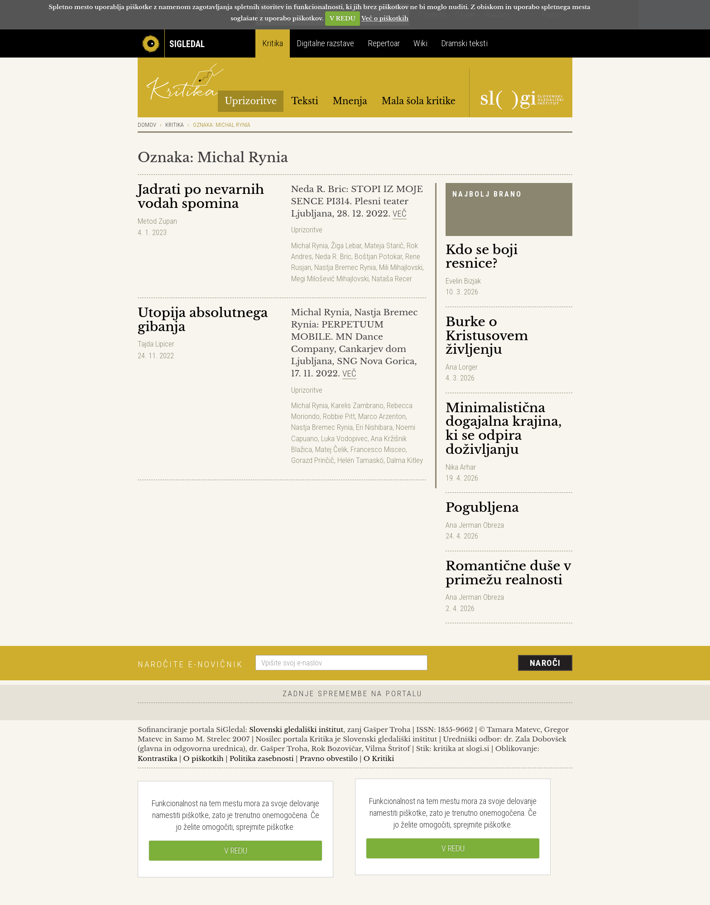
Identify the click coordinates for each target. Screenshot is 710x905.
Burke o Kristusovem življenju (487, 336)
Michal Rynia (309, 245)
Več (400, 213)
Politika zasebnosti (262, 758)
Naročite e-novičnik (190, 664)
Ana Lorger (462, 366)
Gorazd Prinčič (312, 460)
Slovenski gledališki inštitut (296, 729)
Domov (147, 124)
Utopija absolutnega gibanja (203, 320)
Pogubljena (482, 507)
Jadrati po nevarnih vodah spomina (201, 197)
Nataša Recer (392, 278)
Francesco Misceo (378, 449)
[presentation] (505, 663)
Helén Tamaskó (360, 460)
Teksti (304, 101)
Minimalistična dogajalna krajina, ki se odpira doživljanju (503, 428)
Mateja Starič (384, 245)
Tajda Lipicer (156, 343)
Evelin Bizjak (463, 280)
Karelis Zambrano (357, 405)
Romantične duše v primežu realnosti (508, 573)
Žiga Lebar (346, 245)
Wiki (420, 43)
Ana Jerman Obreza (475, 525)
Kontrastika (158, 758)
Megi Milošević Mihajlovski (330, 278)
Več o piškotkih (384, 18)
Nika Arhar (461, 467)
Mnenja (350, 101)
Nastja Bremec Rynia (345, 267)
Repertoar (384, 43)
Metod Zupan (157, 221)
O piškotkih (203, 758)
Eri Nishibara (374, 427)
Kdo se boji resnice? (482, 257)
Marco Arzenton (382, 416)
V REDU (342, 18)
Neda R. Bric (333, 256)
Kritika (272, 43)
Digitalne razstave (325, 43)
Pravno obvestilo (329, 758)
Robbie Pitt (339, 416)
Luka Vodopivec (344, 438)
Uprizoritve (251, 101)
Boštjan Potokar (378, 256)
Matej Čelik (331, 449)
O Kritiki (379, 758)
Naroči (545, 663)
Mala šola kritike (419, 101)
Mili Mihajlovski (400, 267)
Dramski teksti (464, 43)
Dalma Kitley (405, 460)
